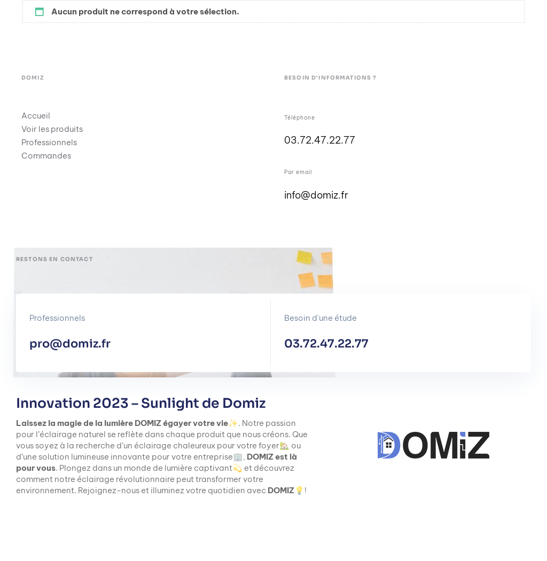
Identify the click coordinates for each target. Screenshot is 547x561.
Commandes (46, 156)
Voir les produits (52, 129)
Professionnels (49, 142)
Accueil (35, 116)
